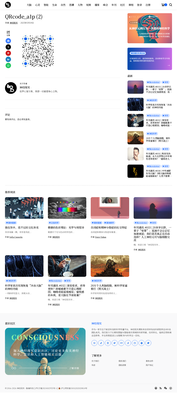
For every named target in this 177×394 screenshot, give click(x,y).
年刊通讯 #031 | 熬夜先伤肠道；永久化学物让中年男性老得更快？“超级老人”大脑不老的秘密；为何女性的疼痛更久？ (159, 156)
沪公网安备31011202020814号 (72, 388)
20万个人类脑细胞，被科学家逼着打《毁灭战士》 (158, 139)
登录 (27, 119)
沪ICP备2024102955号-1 (46, 388)
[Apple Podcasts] (170, 388)
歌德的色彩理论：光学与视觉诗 (66, 227)
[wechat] (165, 388)
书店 (93, 365)
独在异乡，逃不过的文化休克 (22, 227)
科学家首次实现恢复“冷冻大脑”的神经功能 (159, 106)
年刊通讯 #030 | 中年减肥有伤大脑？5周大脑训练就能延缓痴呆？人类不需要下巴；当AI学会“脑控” (159, 173)
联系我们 (122, 361)
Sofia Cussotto (16, 237)
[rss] (161, 388)
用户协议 (149, 365)
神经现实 (14, 23)
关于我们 (95, 361)
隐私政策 (122, 365)
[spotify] (156, 388)
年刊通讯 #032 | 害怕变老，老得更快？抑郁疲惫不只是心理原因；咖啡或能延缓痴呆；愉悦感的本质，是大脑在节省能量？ (159, 123)
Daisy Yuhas (100, 237)
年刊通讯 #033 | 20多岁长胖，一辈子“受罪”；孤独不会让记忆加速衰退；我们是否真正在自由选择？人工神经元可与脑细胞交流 (159, 89)
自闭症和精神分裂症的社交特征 (109, 227)
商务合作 (149, 361)
